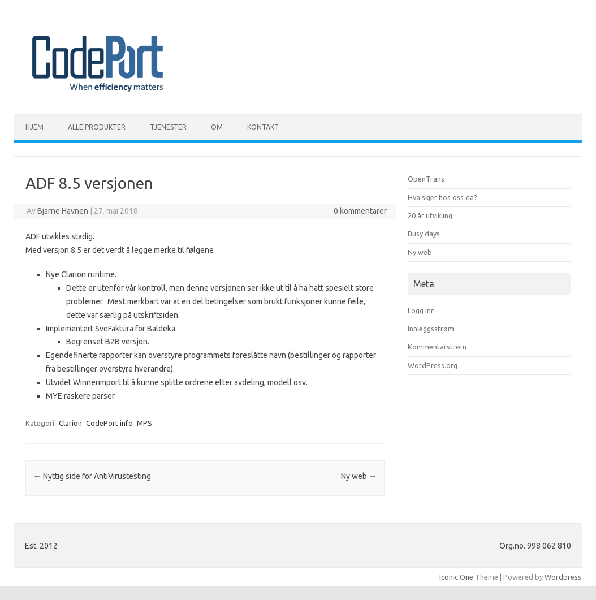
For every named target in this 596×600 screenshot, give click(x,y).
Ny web (359, 476)
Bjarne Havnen (62, 210)
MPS (144, 423)
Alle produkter (97, 127)
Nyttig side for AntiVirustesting (92, 476)
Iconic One (456, 577)
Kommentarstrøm (437, 347)
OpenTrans (426, 179)
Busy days (424, 234)
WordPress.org (432, 365)
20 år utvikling (430, 215)
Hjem (34, 127)
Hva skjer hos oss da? (442, 197)
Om (217, 127)
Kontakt (263, 127)
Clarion (70, 423)
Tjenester (168, 127)
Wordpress (563, 577)
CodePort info (109, 423)
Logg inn (421, 310)
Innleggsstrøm (431, 329)
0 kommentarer (360, 210)
